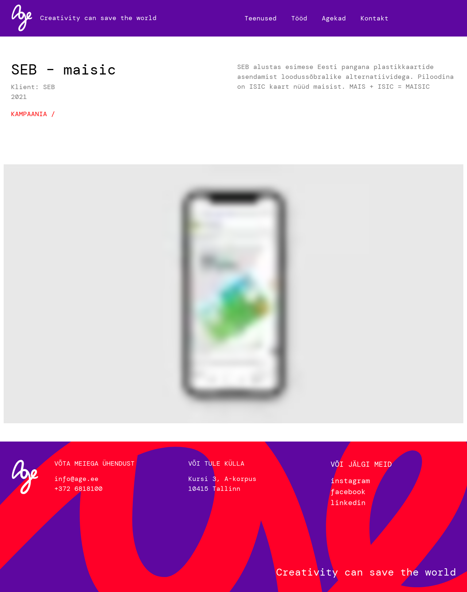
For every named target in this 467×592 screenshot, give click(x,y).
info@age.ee (76, 478)
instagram (350, 480)
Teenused (260, 18)
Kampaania (29, 114)
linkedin (348, 502)
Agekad (334, 18)
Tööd (299, 18)
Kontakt (374, 18)
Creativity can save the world (98, 18)
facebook (348, 491)
